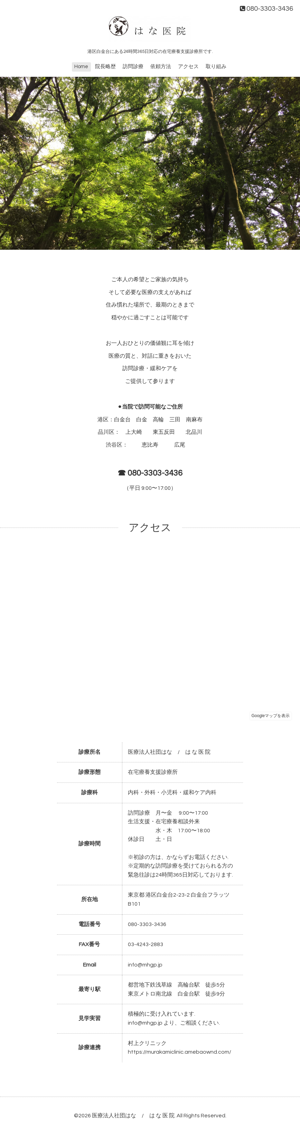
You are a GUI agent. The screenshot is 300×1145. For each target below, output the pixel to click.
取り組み (216, 66)
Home (81, 66)
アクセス (188, 66)
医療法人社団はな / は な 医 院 (133, 1115)
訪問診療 (133, 66)
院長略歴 (105, 66)
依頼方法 (160, 66)
